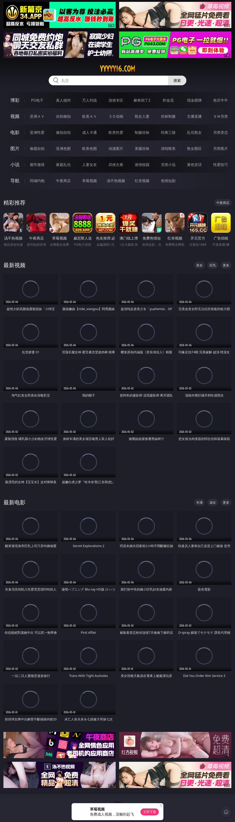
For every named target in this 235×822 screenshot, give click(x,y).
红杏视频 (142, 180)
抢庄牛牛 (220, 100)
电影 (15, 132)
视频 (15, 116)
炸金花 (168, 100)
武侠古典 (116, 164)
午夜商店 (63, 180)
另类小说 (168, 164)
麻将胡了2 (142, 100)
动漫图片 (116, 148)
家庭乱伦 (63, 164)
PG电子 (37, 100)
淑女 (213, 502)
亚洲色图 (63, 148)
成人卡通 (89, 132)
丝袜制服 (168, 116)
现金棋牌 (194, 100)
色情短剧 (168, 180)
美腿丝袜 (142, 148)
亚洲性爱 (37, 132)
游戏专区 (116, 100)
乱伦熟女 (194, 132)
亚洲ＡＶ (37, 116)
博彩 (15, 100)
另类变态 (220, 132)
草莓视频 (89, 180)
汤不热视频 (116, 180)
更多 (226, 265)
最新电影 (14, 502)
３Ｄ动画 (116, 116)
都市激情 (37, 164)
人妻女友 (89, 164)
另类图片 (220, 148)
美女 (199, 265)
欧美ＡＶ (89, 116)
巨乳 (213, 265)
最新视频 (14, 265)
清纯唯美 (168, 148)
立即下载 (149, 812)
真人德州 (63, 100)
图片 (15, 148)
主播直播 (194, 116)
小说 (15, 164)
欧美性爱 (116, 132)
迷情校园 (142, 164)
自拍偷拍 (63, 116)
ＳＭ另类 (220, 116)
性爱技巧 (220, 164)
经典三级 (168, 132)
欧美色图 (89, 148)
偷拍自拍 (63, 132)
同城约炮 (37, 180)
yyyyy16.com (117, 68)
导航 (15, 180)
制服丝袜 (142, 132)
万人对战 (89, 100)
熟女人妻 (142, 116)
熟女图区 (194, 148)
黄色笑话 (194, 164)
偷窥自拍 (37, 148)
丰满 (199, 502)
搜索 (177, 80)
